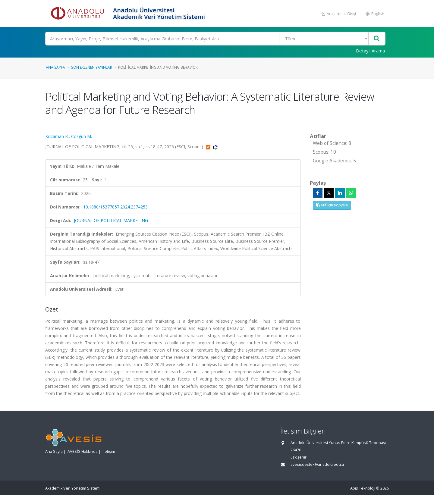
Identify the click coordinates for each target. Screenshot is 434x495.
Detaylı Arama (370, 51)
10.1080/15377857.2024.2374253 (115, 207)
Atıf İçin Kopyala (332, 205)
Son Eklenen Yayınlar (91, 67)
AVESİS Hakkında (83, 451)
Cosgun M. (81, 136)
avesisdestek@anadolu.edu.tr (317, 464)
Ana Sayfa (55, 67)
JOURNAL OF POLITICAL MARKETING (111, 220)
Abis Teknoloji (362, 488)
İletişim (108, 451)
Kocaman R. (57, 136)
